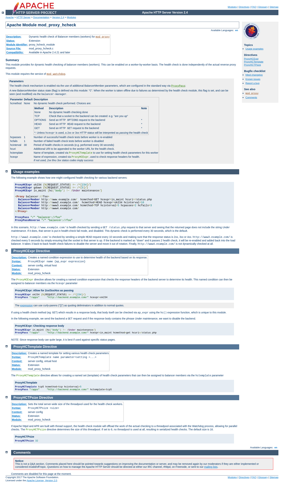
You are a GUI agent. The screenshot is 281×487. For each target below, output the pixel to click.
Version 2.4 (58, 17)
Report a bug (252, 83)
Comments (251, 97)
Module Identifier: (17, 44)
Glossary (262, 7)
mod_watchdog (56, 74)
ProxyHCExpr (251, 58)
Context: (17, 265)
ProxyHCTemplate (253, 61)
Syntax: (16, 261)
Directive (43, 251)
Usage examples (254, 48)
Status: (10, 40)
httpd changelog (254, 74)
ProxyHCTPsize (252, 64)
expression (26, 305)
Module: (17, 273)
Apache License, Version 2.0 (41, 480)
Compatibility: (15, 52)
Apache (10, 17)
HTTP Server (23, 17)
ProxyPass (178, 85)
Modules (232, 7)
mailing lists (211, 466)
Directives (244, 7)
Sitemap (274, 7)
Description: (13, 36)
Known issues (252, 79)
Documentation (41, 17)
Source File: (13, 48)
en (237, 30)
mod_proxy (103, 36)
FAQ (253, 7)
